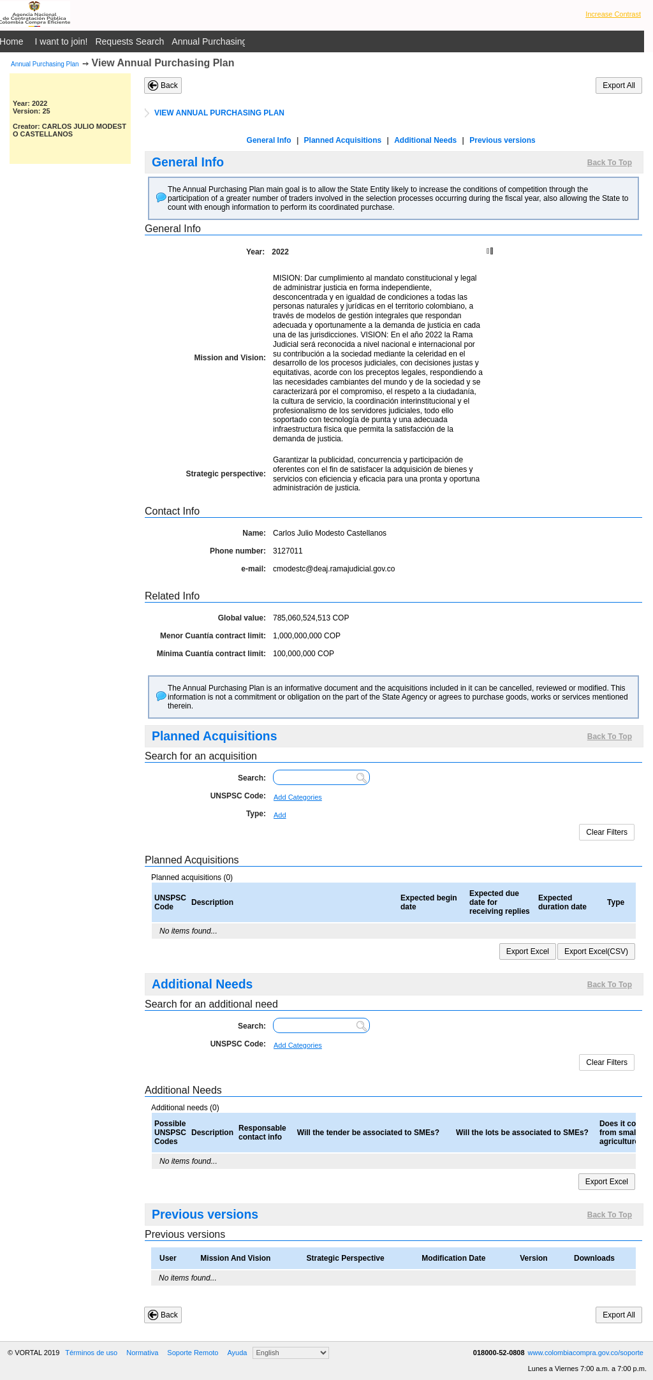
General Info (269, 140)
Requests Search (129, 41)
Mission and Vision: (230, 357)
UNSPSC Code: (238, 795)
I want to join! (61, 41)
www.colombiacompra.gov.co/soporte (585, 1352)
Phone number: (238, 551)
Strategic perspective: (226, 473)
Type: (256, 813)
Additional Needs (425, 140)
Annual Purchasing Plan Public (233, 41)
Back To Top (609, 162)
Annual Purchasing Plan (45, 64)
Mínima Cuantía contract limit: (211, 653)
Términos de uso (91, 1352)
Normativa (142, 1352)
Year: (255, 251)
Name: (254, 533)
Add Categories (298, 797)
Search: (252, 778)
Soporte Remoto (192, 1352)
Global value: (242, 617)
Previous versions (502, 140)
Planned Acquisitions (343, 140)
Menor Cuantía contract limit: (213, 635)
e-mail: (253, 568)
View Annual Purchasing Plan (163, 62)
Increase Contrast (613, 14)
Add (280, 815)
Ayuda (237, 1352)
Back (169, 85)
